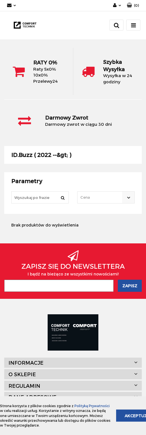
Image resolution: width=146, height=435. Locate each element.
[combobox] (106, 197)
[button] (133, 5)
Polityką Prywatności (92, 406)
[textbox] (101, 197)
